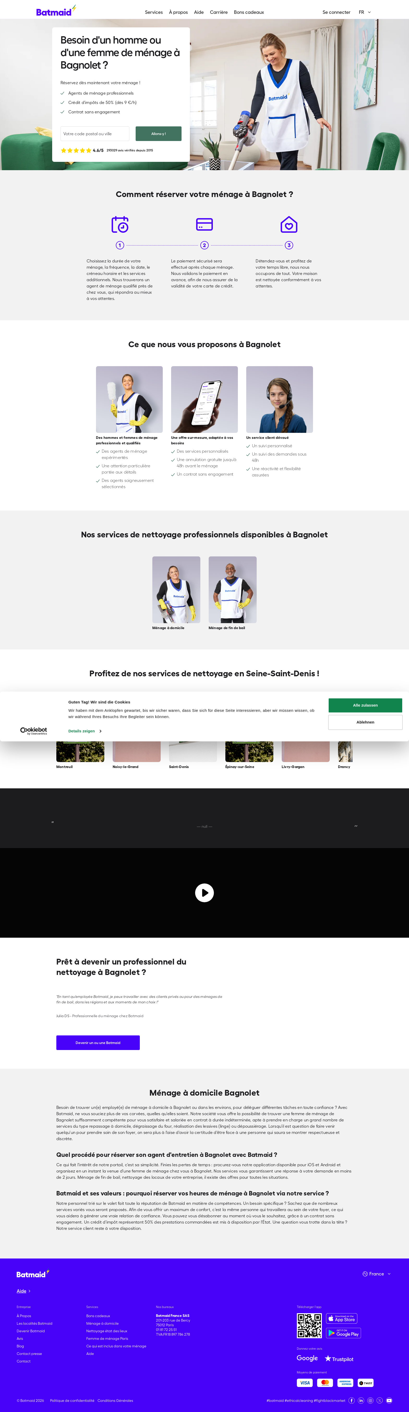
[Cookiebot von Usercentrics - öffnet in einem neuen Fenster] (34, 1402)
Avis (20, 1338)
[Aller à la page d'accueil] (33, 1272)
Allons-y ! (158, 134)
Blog (20, 1346)
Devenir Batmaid (31, 1331)
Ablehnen (365, 1393)
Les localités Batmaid (34, 1323)
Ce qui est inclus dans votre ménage (116, 1346)
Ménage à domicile (102, 1323)
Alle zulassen (365, 1376)
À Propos (24, 1316)
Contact (24, 1361)
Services (154, 12)
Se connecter (337, 12)
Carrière (219, 12)
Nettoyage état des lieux (106, 1331)
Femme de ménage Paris (107, 1338)
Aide (199, 12)
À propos (178, 12)
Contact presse (29, 1354)
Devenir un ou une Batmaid (98, 1043)
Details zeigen (81, 1401)
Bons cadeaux (249, 12)
